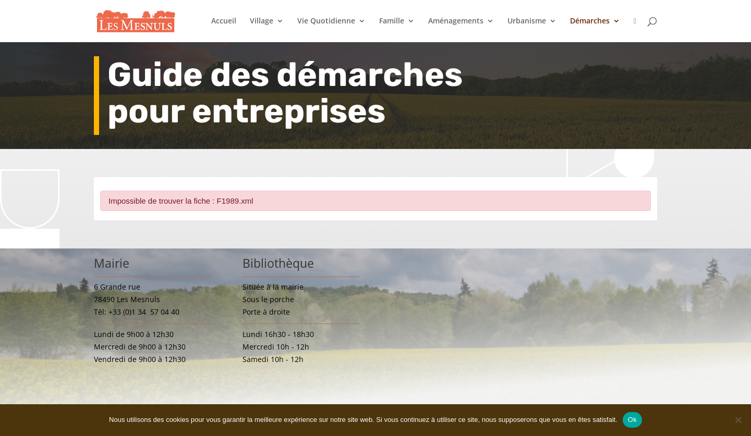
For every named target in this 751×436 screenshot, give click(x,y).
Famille (391, 21)
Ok (632, 419)
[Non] (738, 420)
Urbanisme (526, 21)
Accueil (223, 21)
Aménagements (455, 21)
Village (261, 21)
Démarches (590, 21)
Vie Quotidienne (326, 21)
